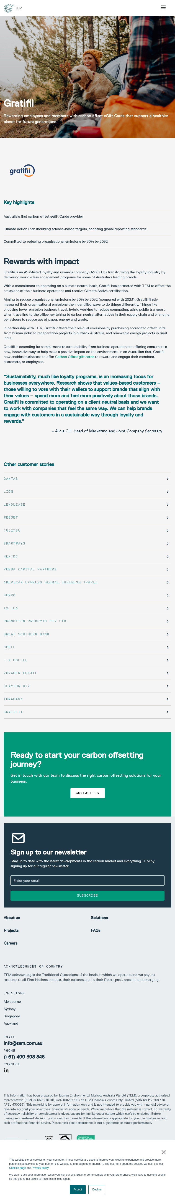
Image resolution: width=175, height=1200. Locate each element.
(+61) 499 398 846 (24, 1057)
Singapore (12, 1016)
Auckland (11, 1023)
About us (12, 917)
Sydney (9, 1009)
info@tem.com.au (23, 1043)
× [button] (163, 1152)
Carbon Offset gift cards (74, 357)
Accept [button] (78, 1189)
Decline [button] (96, 1189)
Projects (11, 930)
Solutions (99, 917)
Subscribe (87, 895)
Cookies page (17, 1168)
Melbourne (12, 1001)
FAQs (95, 930)
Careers (10, 943)
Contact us (87, 793)
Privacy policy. (40, 1168)
